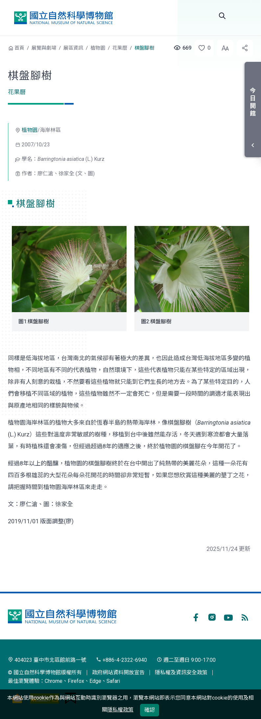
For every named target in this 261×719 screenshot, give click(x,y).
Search (222, 15)
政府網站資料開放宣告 (118, 672)
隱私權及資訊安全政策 (181, 672)
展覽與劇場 (44, 48)
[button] (202, 48)
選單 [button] (245, 15)
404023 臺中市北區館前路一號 (47, 660)
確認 (149, 710)
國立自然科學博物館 (63, 18)
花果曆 (119, 48)
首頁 (19, 48)
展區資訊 (73, 48)
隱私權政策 (120, 710)
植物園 (97, 48)
